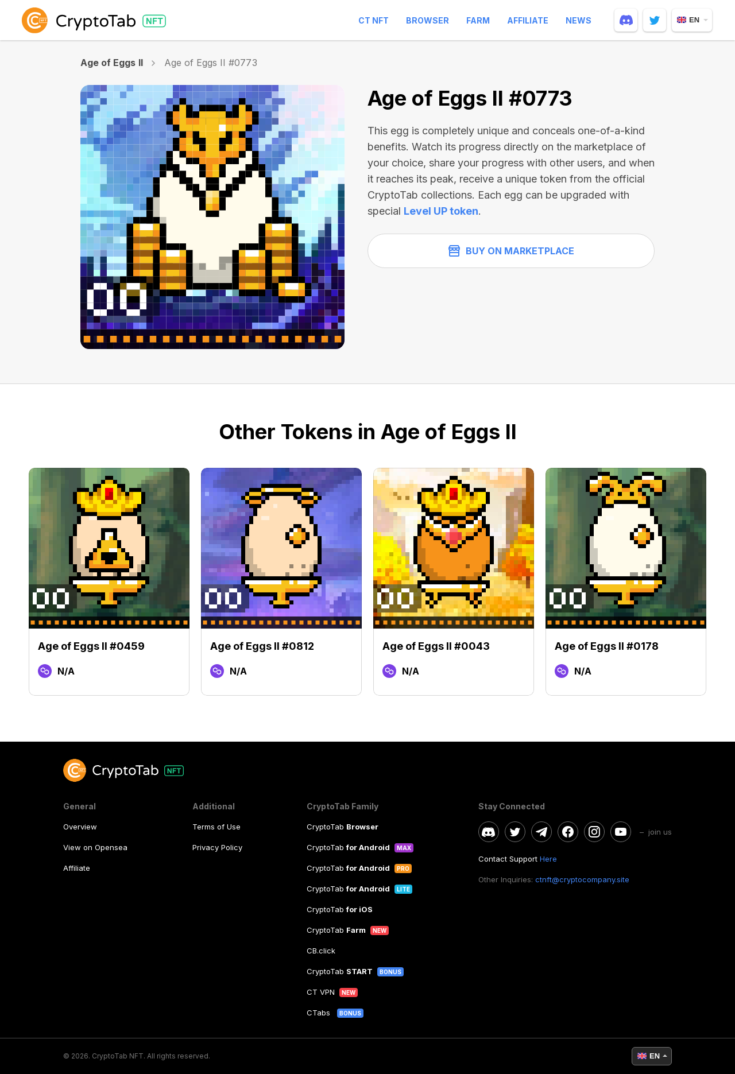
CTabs (319, 1012)
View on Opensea (95, 847)
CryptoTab (342, 826)
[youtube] (620, 831)
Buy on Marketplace (511, 251)
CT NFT (373, 20)
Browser (427, 20)
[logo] (96, 20)
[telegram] (541, 831)
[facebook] (568, 831)
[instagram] (594, 831)
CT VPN (321, 992)
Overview (80, 826)
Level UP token (441, 211)
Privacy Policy (217, 847)
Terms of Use (216, 826)
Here (548, 858)
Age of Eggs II (111, 62)
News (578, 20)
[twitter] (654, 20)
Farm (478, 20)
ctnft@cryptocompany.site (582, 879)
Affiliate (527, 20)
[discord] (625, 20)
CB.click (321, 950)
